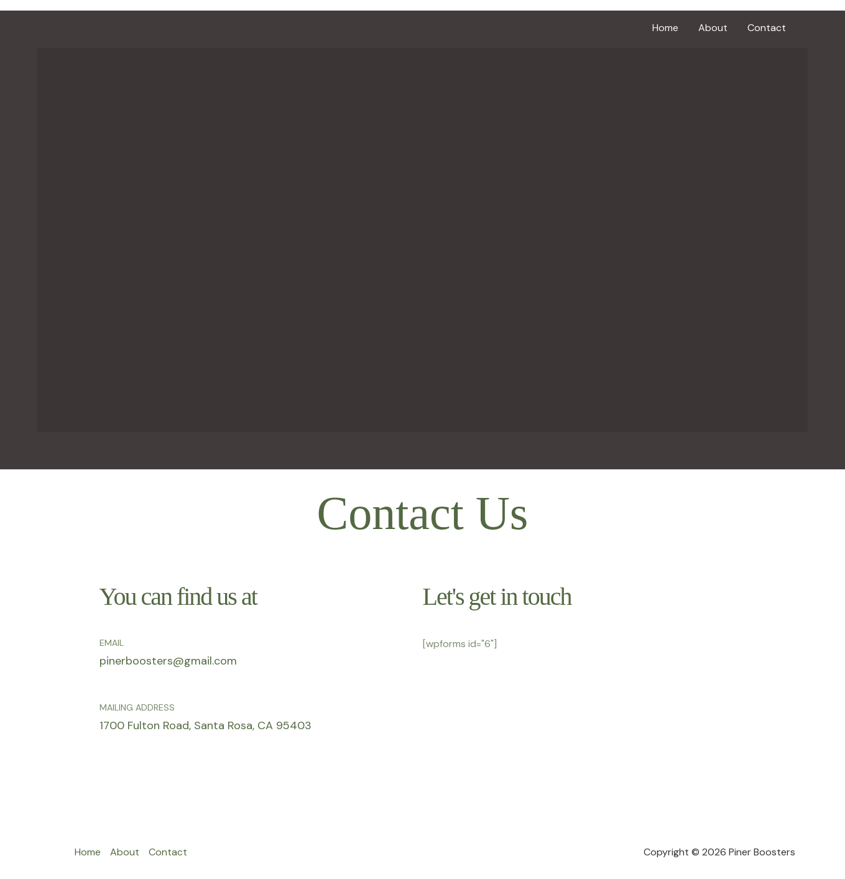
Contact (766, 27)
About (712, 27)
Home (665, 27)
